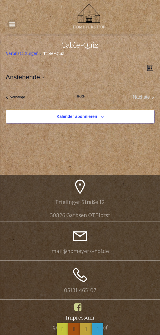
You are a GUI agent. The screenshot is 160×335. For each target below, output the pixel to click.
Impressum (80, 318)
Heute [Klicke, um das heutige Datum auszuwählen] (80, 96)
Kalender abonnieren (76, 116)
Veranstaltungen (22, 53)
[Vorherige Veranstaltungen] (15, 97)
